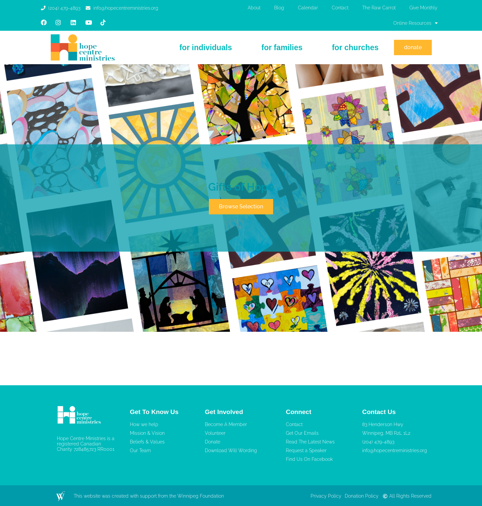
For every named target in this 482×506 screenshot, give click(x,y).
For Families (282, 47)
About (254, 7)
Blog (279, 7)
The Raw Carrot (379, 7)
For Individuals (205, 47)
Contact (340, 7)
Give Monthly (423, 7)
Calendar (308, 7)
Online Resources (415, 23)
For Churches (355, 47)
